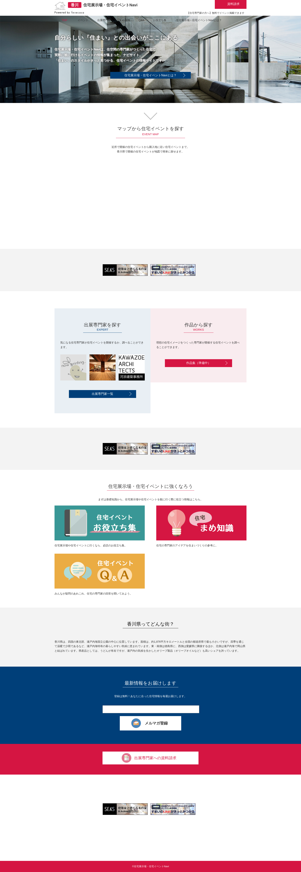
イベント (83, 20)
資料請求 (233, 4)
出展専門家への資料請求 (155, 758)
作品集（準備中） (198, 363)
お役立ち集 (159, 20)
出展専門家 (104, 20)
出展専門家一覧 (102, 393)
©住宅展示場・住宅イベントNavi (150, 866)
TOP (64, 20)
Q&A (141, 20)
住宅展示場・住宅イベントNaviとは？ (150, 75)
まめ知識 (124, 20)
